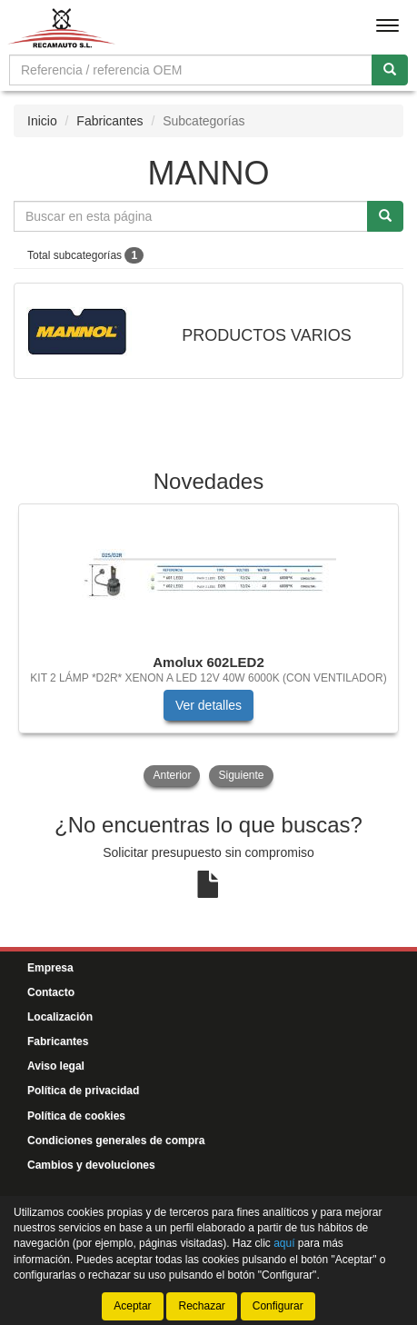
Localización (60, 1017)
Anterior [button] (172, 775)
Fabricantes (109, 121)
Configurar (278, 1306)
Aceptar (132, 1306)
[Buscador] (190, 70)
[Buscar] (390, 70)
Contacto (50, 992)
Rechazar (201, 1306)
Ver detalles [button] (208, 705)
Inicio (42, 121)
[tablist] (208, 647)
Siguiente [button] (240, 775)
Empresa (50, 967)
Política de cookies (76, 1116)
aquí (283, 1243)
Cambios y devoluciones (91, 1165)
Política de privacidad (83, 1090)
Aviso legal (55, 1066)
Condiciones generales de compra (115, 1140)
